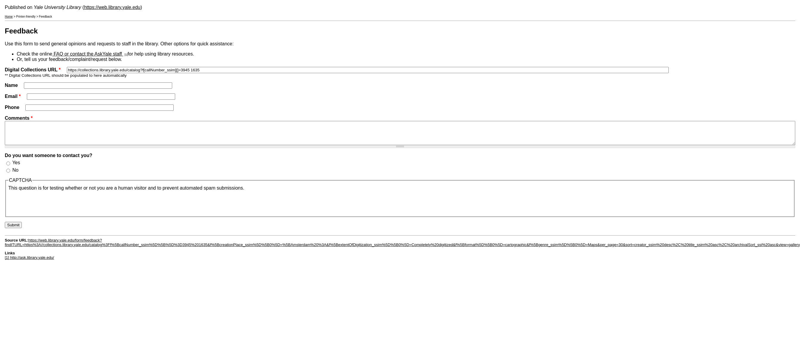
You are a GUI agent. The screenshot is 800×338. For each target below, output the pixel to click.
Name (12, 85)
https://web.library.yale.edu (112, 7)
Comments (19, 118)
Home (9, 16)
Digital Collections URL (33, 69)
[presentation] (53, 207)
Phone (13, 107)
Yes (16, 167)
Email (13, 96)
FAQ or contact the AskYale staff (87, 53)
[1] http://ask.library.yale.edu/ (29, 262)
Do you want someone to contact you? (48, 159)
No (15, 174)
